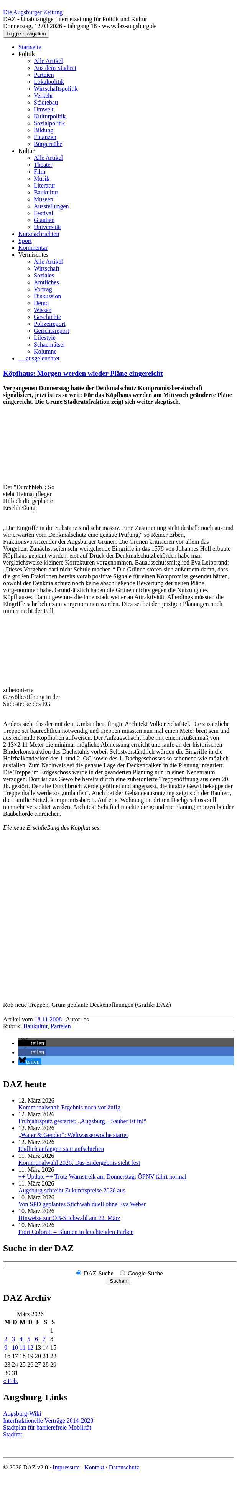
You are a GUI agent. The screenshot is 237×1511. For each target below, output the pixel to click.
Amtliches (46, 282)
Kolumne (45, 351)
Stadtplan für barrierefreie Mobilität (47, 1427)
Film (39, 171)
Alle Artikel (48, 61)
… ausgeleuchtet (38, 358)
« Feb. (10, 1381)
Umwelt (44, 109)
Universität (47, 227)
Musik (41, 178)
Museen (43, 199)
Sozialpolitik (49, 123)
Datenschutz (124, 1467)
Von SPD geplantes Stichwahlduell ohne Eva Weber (82, 1204)
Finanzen (45, 137)
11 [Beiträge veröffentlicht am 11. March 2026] (22, 1347)
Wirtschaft (46, 268)
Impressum (66, 1467)
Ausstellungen (51, 206)
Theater (43, 164)
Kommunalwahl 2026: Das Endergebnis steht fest (79, 1162)
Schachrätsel (49, 344)
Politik (26, 54)
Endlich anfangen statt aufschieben (61, 1149)
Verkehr (43, 95)
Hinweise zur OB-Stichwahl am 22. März (69, 1218)
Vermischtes (33, 254)
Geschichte (47, 317)
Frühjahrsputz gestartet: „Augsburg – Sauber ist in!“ (82, 1121)
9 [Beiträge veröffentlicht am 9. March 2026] (5, 1347)
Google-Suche (145, 1273)
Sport (25, 240)
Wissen (42, 310)
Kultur (26, 151)
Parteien (44, 74)
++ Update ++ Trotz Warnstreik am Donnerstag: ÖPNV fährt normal (102, 1176)
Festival (43, 213)
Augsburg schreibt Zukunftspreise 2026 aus (71, 1190)
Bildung (44, 130)
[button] (32, 1043)
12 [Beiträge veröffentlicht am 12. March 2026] (30, 1347)
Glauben (44, 220)
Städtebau (46, 102)
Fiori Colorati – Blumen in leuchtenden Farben (75, 1232)
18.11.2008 (49, 1019)
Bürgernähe (48, 144)
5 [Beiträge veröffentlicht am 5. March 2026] (28, 1339)
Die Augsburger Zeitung (33, 12)
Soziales (44, 275)
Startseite (29, 47)
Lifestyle (45, 337)
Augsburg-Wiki (22, 1413)
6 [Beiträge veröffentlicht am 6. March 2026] (36, 1339)
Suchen (118, 1281)
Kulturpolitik (50, 116)
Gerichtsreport (51, 330)
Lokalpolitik (49, 81)
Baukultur (46, 192)
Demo (41, 303)
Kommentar (33, 247)
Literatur (44, 185)
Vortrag (43, 289)
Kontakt (94, 1467)
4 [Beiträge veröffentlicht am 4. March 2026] (21, 1339)
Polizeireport (50, 323)
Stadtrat (12, 1434)
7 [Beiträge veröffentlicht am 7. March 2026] (44, 1339)
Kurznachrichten (38, 234)
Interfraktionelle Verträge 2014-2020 (48, 1420)
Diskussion (47, 296)
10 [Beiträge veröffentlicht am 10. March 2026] (15, 1347)
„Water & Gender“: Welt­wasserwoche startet (73, 1135)
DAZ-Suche (99, 1273)
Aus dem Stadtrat (55, 68)
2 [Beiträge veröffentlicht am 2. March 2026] (5, 1339)
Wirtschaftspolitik (56, 88)
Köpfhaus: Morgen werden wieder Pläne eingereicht (83, 373)
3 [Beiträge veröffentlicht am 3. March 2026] (13, 1339)
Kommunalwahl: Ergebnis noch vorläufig (69, 1107)
